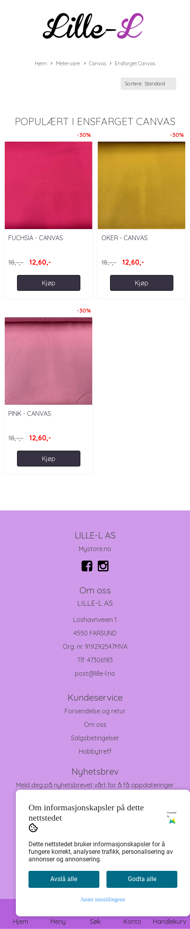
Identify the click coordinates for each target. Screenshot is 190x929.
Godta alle (142, 879)
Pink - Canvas (29, 413)
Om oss (95, 724)
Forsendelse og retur (95, 711)
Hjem (41, 63)
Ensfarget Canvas (132, 63)
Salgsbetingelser (95, 738)
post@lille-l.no (95, 673)
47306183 (100, 660)
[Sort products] (148, 84)
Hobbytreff (95, 751)
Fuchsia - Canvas (35, 238)
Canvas (95, 63)
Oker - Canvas (124, 238)
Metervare (65, 63)
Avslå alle (63, 879)
